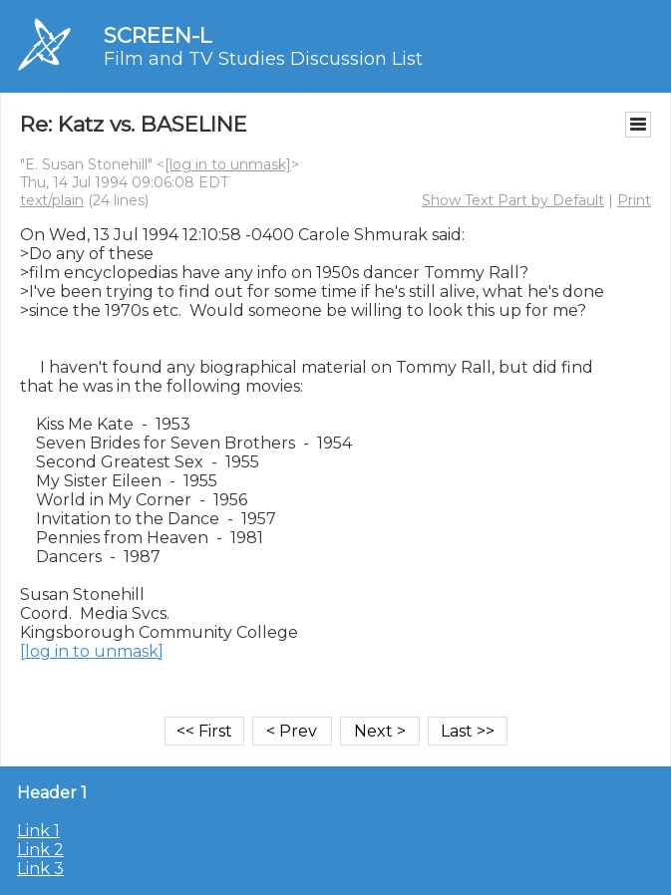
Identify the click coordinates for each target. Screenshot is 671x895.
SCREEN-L (157, 35)
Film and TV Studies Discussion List (263, 59)
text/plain (52, 200)
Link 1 (38, 830)
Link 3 (40, 868)
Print (634, 200)
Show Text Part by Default (513, 200)
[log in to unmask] (228, 164)
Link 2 (40, 849)
